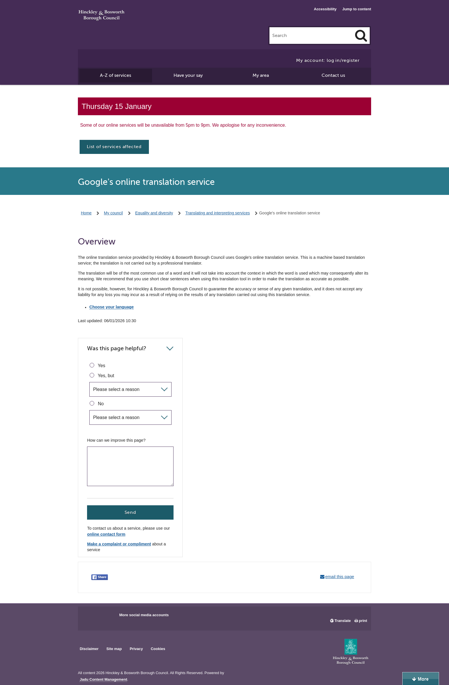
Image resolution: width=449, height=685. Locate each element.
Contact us (333, 75)
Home (86, 213)
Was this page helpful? (116, 348)
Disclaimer (89, 649)
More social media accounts (144, 615)
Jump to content (356, 9)
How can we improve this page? (116, 440)
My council (113, 213)
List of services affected (114, 146)
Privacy (136, 649)
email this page (339, 576)
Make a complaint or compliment (119, 544)
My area (261, 75)
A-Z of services (115, 75)
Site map (114, 649)
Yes (97, 365)
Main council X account (106, 616)
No (97, 403)
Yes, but (102, 375)
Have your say (188, 75)
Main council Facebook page (88, 616)
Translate (342, 621)
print (363, 621)
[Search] (361, 35)
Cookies (158, 649)
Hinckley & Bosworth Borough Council (101, 15)
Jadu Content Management (103, 680)
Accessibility (325, 9)
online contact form (106, 534)
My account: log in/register (328, 60)
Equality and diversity (154, 213)
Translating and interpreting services (217, 213)
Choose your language (111, 307)
